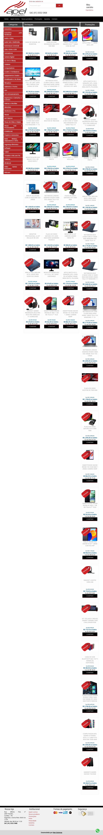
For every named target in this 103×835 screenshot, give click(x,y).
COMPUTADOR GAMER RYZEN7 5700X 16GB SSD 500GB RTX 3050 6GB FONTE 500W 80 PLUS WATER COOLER (90, 699)
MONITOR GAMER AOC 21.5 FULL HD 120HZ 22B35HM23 (51, 274)
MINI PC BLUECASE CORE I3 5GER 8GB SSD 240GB (32, 197)
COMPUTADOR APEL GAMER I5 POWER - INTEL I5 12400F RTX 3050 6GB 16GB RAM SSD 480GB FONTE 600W (90, 738)
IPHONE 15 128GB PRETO (90, 159)
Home (6, 19)
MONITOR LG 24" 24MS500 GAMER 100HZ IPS (70, 236)
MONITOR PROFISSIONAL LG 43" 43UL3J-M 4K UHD (32, 236)
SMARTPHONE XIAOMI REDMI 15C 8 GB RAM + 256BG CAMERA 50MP (90, 467)
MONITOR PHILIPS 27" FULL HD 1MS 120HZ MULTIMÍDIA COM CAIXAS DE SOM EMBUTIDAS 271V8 (32, 84)
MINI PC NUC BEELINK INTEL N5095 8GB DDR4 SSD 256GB (89, 198)
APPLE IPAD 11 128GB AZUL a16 (89, 44)
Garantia (47, 19)
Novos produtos (27, 19)
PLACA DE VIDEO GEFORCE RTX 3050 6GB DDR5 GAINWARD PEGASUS (51, 237)
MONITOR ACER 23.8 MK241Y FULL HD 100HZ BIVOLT (33, 159)
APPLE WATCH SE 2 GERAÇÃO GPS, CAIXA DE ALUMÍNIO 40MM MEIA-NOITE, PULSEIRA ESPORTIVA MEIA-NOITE (90, 86)
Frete (30, 818)
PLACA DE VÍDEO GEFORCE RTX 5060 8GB (89, 428)
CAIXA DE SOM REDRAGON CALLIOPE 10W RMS (51, 44)
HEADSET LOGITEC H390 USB (90, 581)
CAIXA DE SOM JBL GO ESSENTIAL (32, 43)
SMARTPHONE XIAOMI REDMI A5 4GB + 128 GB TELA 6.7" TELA (89, 505)
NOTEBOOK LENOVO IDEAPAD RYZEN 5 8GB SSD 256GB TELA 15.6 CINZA (90, 353)
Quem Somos (15, 19)
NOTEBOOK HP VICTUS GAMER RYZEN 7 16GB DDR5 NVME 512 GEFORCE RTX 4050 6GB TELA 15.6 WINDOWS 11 (70, 85)
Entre (31, 1)
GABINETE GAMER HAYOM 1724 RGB (90, 773)
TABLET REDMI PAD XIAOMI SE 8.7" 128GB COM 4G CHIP (90, 544)
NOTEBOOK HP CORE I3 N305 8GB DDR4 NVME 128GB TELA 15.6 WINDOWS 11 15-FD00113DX (90, 315)
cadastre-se (39, 1)
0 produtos (89, 10)
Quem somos (33, 812)
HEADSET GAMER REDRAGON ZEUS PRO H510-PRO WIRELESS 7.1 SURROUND (89, 122)
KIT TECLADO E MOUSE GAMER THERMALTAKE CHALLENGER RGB (90, 620)
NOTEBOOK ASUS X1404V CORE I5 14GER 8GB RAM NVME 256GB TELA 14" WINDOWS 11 (90, 276)
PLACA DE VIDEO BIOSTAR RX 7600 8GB (89, 389)
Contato (54, 19)
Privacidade (32, 821)
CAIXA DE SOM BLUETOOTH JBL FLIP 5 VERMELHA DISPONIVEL (90, 660)
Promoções (38, 19)
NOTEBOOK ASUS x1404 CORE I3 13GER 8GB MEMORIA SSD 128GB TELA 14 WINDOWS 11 (90, 238)
